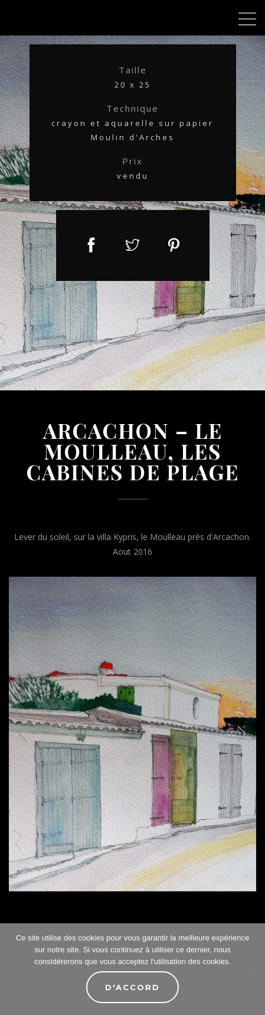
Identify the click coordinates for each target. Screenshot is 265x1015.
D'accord (132, 987)
